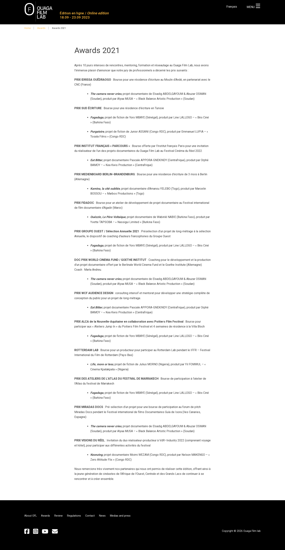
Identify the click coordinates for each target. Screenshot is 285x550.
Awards (41, 28)
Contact (90, 515)
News (102, 515)
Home (27, 28)
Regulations (74, 515)
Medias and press (120, 515)
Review (58, 515)
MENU (254, 7)
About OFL (30, 515)
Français (231, 6)
